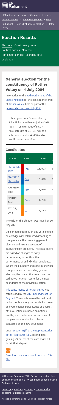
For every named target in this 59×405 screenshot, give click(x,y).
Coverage (6, 389)
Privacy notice (45, 399)
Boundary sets (34, 54)
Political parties (11, 50)
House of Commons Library (34, 15)
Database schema (22, 393)
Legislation (8, 59)
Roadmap (18, 389)
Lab (27, 168)
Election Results (10, 19)
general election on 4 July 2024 (23, 108)
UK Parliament (9, 15)
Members (27, 50)
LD (26, 210)
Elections (7, 45)
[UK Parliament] (15, 4)
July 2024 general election (31, 24)
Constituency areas (25, 45)
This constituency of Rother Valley (25, 289)
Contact (29, 389)
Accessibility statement (14, 399)
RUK (27, 189)
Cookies (32, 399)
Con (27, 179)
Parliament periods (32, 19)
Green (28, 200)
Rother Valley (16, 104)
